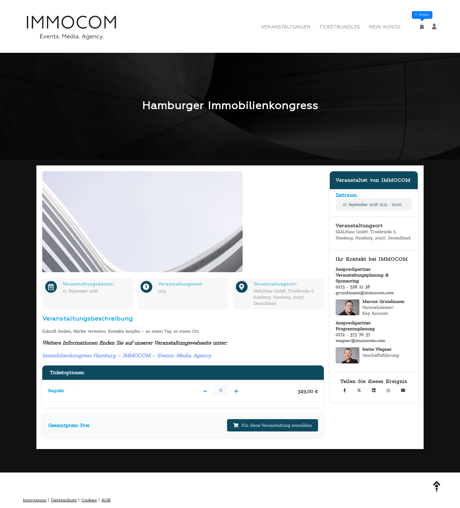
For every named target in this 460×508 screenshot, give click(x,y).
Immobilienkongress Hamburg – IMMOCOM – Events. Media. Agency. (127, 355)
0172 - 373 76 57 (353, 334)
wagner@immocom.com (360, 340)
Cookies (89, 500)
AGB (106, 500)
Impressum (34, 500)
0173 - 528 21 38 (353, 286)
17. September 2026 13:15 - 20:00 (372, 204)
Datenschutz (64, 500)
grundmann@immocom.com (365, 292)
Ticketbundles (339, 27)
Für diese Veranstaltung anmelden (272, 425)
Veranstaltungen (285, 27)
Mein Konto (384, 27)
